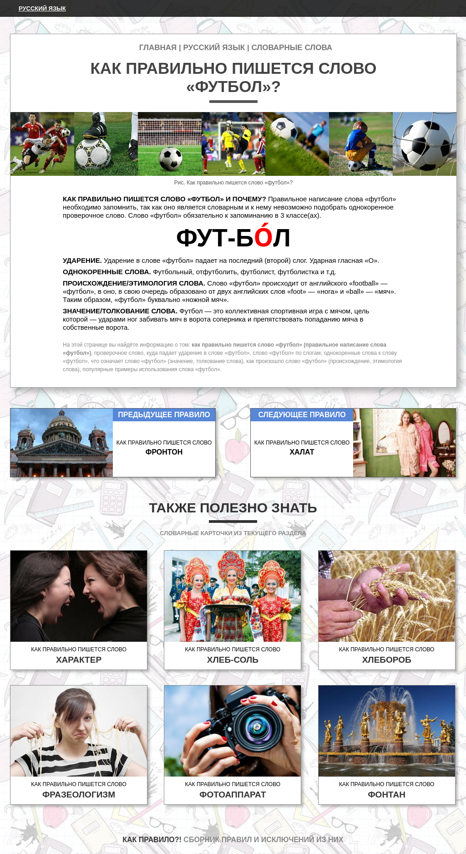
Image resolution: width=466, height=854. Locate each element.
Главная (158, 47)
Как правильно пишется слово (78, 655)
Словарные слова (291, 47)
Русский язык (42, 8)
